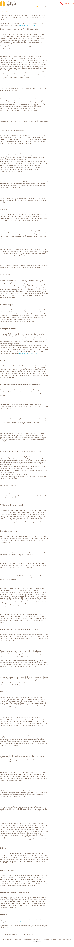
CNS (37, 6)
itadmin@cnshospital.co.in (27, 25)
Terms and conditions (56, 939)
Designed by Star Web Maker (41, 939)
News (46, 6)
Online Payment (59, 6)
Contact (71, 6)
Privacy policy (67, 939)
